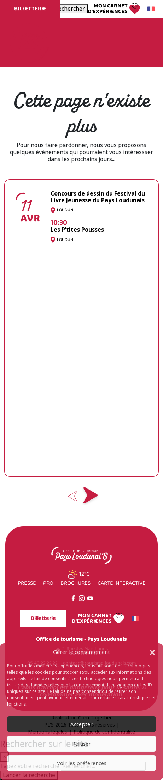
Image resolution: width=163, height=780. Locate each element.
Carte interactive (122, 583)
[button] (152, 652)
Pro (48, 583)
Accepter (81, 724)
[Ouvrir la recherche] (70, 8)
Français (150, 8)
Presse (27, 583)
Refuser (81, 744)
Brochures (75, 583)
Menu (141, 42)
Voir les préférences (81, 763)
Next (90, 496)
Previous (73, 496)
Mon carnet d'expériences (108, 9)
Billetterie (30, 8)
